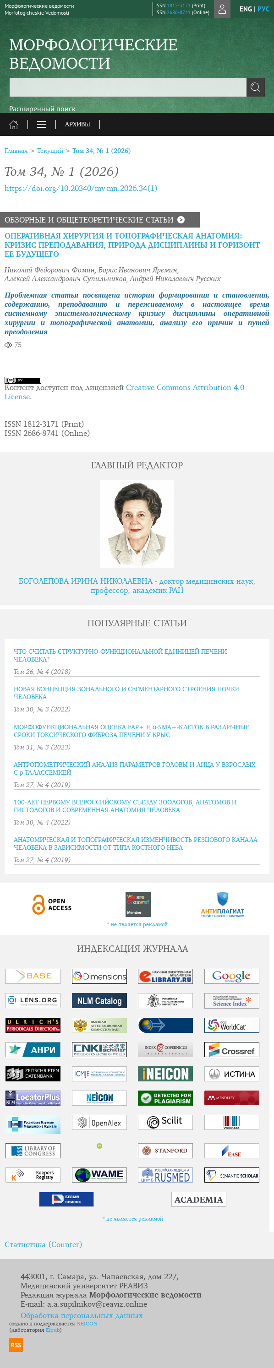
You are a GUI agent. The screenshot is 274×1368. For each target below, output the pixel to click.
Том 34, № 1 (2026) (101, 151)
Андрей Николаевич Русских (175, 279)
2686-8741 (179, 12)
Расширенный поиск (42, 108)
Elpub (53, 1330)
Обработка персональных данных (82, 1316)
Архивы (77, 124)
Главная (16, 151)
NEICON (87, 1324)
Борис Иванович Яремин (138, 270)
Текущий (50, 151)
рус (263, 9)
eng (246, 9)
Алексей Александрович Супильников (65, 279)
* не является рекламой (137, 925)
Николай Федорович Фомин (50, 270)
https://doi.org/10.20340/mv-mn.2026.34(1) (81, 189)
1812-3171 (179, 5)
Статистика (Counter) (43, 1245)
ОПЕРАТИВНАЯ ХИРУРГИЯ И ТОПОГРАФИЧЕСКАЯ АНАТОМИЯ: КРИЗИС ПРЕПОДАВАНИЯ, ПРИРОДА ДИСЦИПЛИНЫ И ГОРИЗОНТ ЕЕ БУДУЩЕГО (132, 246)
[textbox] (137, 87)
